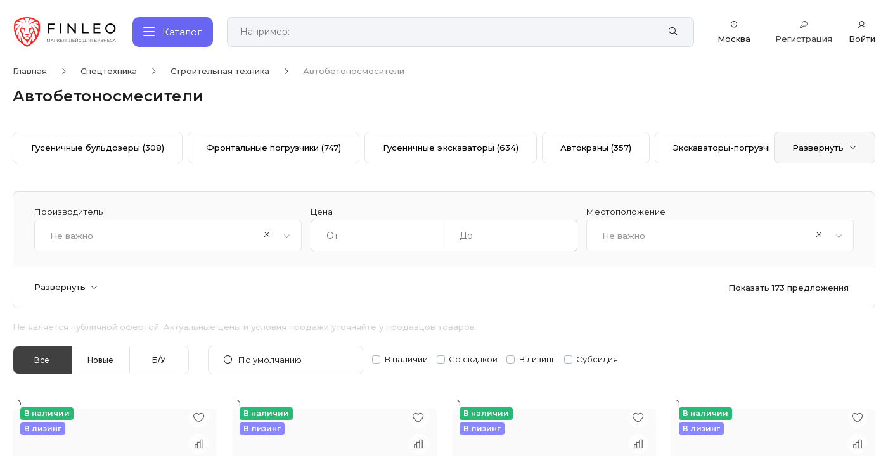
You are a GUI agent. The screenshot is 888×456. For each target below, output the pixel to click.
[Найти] (673, 31)
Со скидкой (473, 359)
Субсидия (597, 359)
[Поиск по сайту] (446, 32)
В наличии (406, 359)
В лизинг (537, 359)
